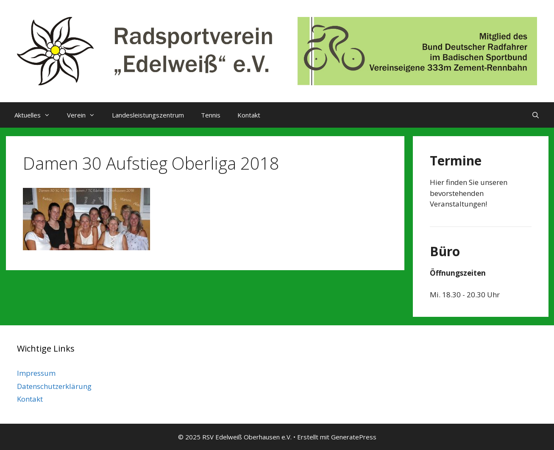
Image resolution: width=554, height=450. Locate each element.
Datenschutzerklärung (54, 386)
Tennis (210, 115)
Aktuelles (36, 115)
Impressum (36, 373)
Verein (85, 115)
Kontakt (248, 115)
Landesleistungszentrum (148, 115)
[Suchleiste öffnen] (535, 115)
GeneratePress (353, 437)
